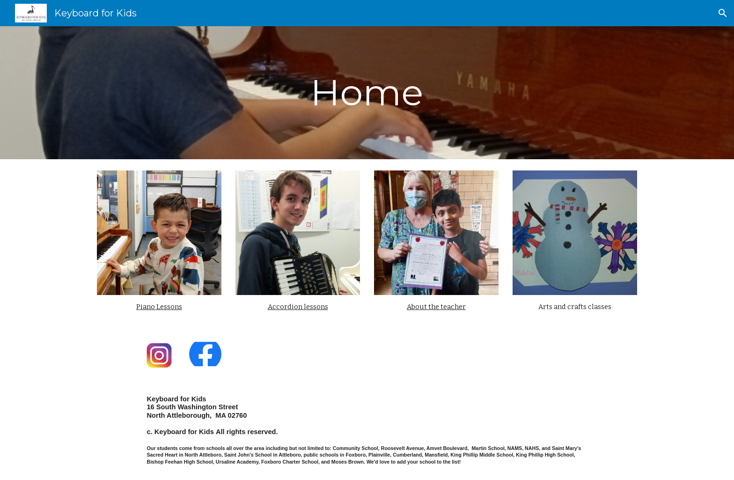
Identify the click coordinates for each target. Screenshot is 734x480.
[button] (723, 13)
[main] (367, 93)
